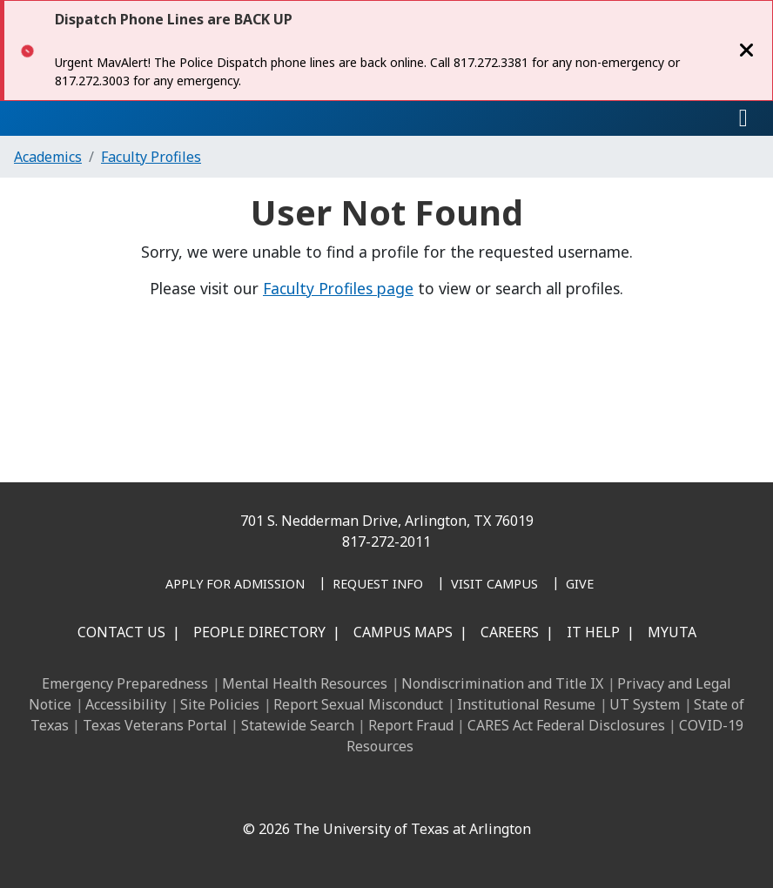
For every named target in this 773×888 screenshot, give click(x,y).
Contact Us (121, 632)
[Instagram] (323, 791)
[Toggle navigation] (743, 118)
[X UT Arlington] (362, 791)
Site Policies (219, 704)
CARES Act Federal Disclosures (566, 725)
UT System (644, 704)
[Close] (747, 50)
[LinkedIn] (285, 791)
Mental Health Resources (304, 683)
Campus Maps (403, 632)
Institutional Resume (526, 704)
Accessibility (125, 704)
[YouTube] (400, 791)
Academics (48, 156)
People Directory (259, 632)
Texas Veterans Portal (155, 725)
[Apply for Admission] (235, 585)
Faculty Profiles (151, 156)
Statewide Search (297, 725)
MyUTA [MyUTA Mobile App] (672, 632)
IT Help (593, 632)
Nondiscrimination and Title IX (502, 683)
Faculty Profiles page (338, 288)
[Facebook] (247, 791)
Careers (510, 632)
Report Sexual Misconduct (358, 704)
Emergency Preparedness (125, 683)
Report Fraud (411, 725)
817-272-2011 (386, 541)
